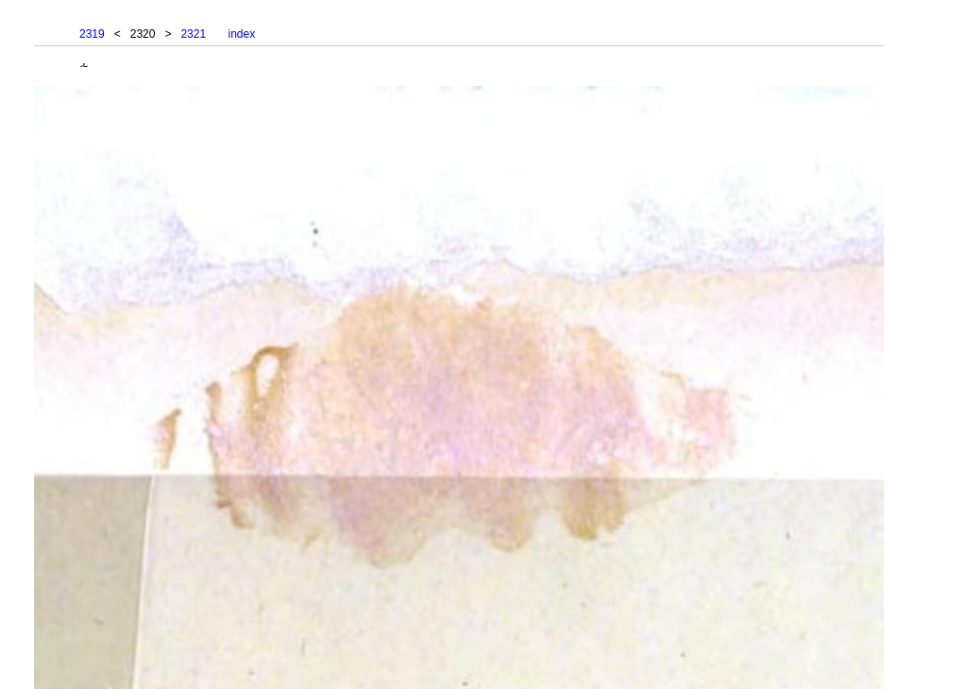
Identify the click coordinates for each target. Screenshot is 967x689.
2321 (193, 34)
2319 (92, 34)
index (241, 34)
